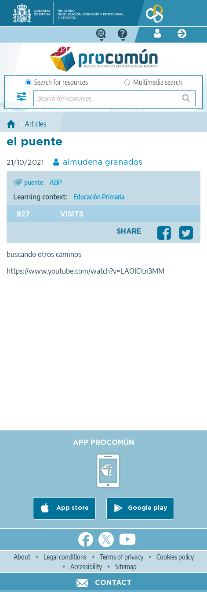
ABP (56, 182)
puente (33, 182)
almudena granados (102, 162)
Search (190, 101)
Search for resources (56, 82)
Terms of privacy (121, 556)
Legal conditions (65, 556)
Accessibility (86, 566)
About (22, 556)
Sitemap (126, 566)
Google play (147, 508)
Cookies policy (175, 556)
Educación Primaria (98, 196)
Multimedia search (153, 82)
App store (71, 508)
